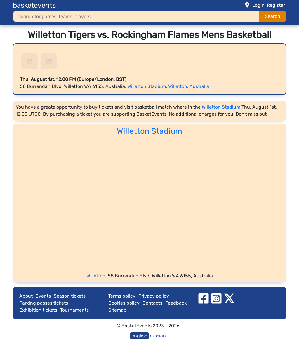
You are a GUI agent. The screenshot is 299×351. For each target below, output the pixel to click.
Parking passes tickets (43, 303)
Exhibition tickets (38, 310)
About (26, 296)
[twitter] (229, 298)
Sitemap (117, 310)
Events (43, 296)
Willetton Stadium (146, 86)
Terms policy (121, 296)
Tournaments (74, 310)
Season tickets (70, 296)
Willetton (177, 86)
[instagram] (216, 298)
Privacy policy (153, 296)
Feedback (176, 303)
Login (258, 5)
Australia (199, 86)
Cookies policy (124, 303)
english (139, 335)
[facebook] (203, 298)
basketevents (34, 5)
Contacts (152, 303)
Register (276, 5)
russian (158, 335)
